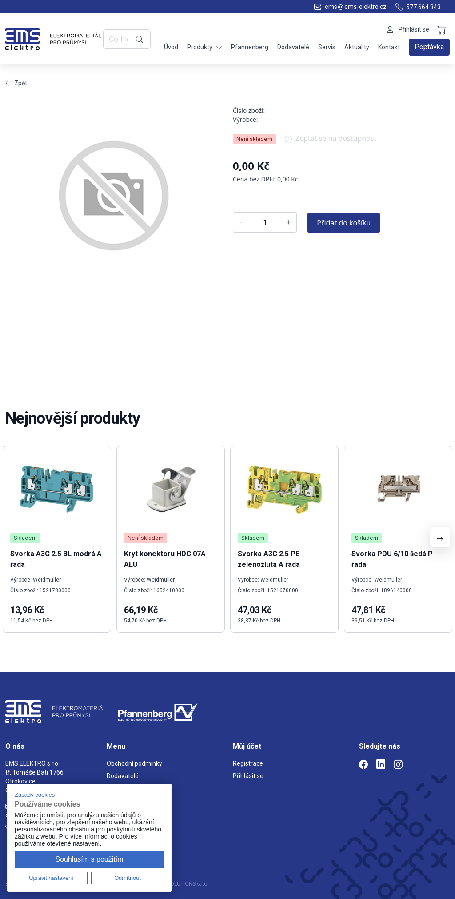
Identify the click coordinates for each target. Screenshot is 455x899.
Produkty (204, 47)
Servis (326, 47)
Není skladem (254, 139)
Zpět (16, 83)
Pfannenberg (249, 47)
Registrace (248, 763)
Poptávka (429, 47)
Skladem (25, 537)
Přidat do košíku (344, 223)
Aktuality (356, 47)
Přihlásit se (248, 775)
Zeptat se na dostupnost (330, 141)
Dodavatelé (293, 47)
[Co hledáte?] (118, 39)
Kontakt (389, 47)
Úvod (171, 47)
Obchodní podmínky (134, 763)
